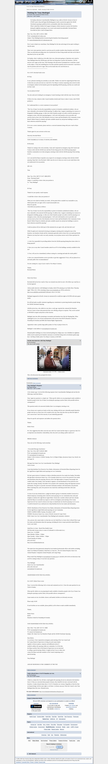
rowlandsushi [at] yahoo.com (38, 36)
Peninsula (75, 716)
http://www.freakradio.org (53, 290)
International (62, 719)
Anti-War (39, 724)
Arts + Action (46, 724)
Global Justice (33, 727)
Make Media (35, 740)
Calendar (65, 4)
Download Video (47, 372)
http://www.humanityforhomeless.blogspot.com (51, 691)
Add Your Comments (32, 378)
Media (63, 727)
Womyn (62, 729)
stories (72, 705)
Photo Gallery (53, 740)
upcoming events (70, 707)
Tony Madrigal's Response (34, 385)
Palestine (56, 735)
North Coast (33, 716)
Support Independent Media (34, 698)
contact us (57, 709)
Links (78, 740)
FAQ (29, 740)
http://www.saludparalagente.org (35, 542)
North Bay (48, 716)
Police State (47, 729)
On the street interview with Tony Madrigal (39, 340)
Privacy (32, 762)
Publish (76, 4)
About (30, 4)
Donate (87, 4)
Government (41, 727)
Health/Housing (50, 727)
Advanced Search (54, 749)
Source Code (42, 762)
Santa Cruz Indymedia (32, 9)
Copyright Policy (25, 762)
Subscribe (53, 4)
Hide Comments (36, 383)
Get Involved (44, 740)
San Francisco (68, 716)
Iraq (52, 735)
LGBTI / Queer (74, 727)
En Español (66, 724)
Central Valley (40, 716)
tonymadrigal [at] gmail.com (49, 328)
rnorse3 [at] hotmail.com (35, 632)
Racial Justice (55, 729)
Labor (68, 727)
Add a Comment (31, 670)
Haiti (49, 735)
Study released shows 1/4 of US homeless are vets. (40, 673)
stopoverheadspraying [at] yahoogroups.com (40, 40)
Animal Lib (33, 724)
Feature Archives (63, 740)
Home (20, 4)
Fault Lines (72, 740)
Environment (74, 724)
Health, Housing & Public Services (46, 9)
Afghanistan (63, 735)
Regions (29, 714)
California (52, 719)
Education (59, 724)
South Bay (60, 716)
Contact (41, 4)
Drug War (53, 724)
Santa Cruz (46, 719)
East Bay (54, 716)
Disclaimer (18, 762)
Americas (43, 735)
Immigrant (58, 727)
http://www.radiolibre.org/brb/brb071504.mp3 (39, 292)
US (57, 719)
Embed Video (61, 372)
